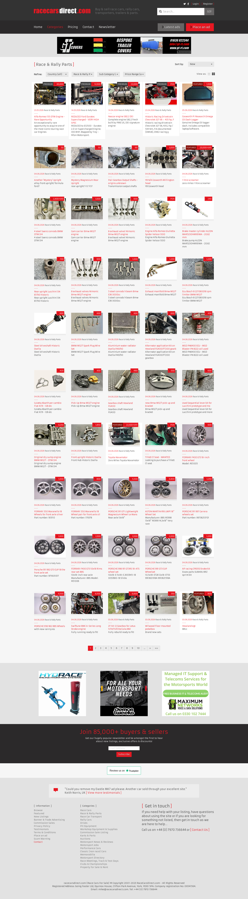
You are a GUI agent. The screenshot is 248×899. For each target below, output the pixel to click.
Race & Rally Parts (91, 813)
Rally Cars (86, 819)
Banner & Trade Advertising (49, 819)
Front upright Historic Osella (86, 457)
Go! (209, 11)
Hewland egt (188, 626)
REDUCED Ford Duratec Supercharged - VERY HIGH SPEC (85, 119)
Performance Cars (90, 848)
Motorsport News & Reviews (96, 841)
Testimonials (41, 829)
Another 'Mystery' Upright (47, 180)
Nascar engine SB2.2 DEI (120, 116)
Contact (88, 27)
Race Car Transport (91, 816)
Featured (39, 813)
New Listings (41, 816)
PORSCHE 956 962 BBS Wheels (49, 626)
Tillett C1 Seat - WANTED (157, 457)
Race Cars (85, 810)
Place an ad (200, 27)
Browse (38, 810)
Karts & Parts (88, 835)
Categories (55, 27)
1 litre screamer (190, 180)
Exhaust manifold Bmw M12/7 (160, 291)
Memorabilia (87, 854)
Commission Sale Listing (94, 832)
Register (208, 3)
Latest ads (171, 27)
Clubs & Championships (93, 864)
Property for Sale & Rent (94, 867)
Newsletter (107, 27)
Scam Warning (42, 838)
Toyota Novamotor (117, 457)
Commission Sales (44, 822)
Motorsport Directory (92, 857)
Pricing (73, 27)
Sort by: (179, 64)
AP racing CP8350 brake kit (196, 568)
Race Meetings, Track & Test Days (99, 860)
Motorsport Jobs (89, 845)
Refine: (38, 74)
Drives (83, 822)
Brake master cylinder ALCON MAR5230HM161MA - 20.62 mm (197, 234)
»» (156, 648)
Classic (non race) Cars (93, 851)
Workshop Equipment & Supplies (99, 829)
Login (196, 3)
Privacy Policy (42, 826)
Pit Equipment (88, 826)
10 (138, 648)
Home (38, 27)
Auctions (85, 838)
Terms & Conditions (45, 832)
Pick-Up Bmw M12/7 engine (85, 403)
